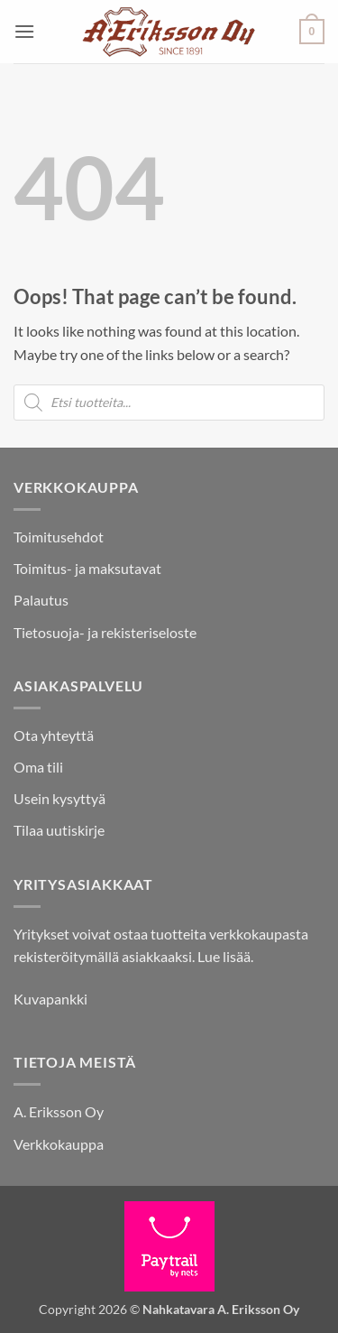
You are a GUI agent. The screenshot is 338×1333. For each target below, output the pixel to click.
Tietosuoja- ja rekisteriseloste (105, 632)
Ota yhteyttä (54, 735)
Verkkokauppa (59, 1143)
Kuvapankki (50, 998)
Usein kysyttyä (59, 798)
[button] (24, 31)
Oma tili (38, 766)
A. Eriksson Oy (59, 1111)
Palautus (41, 599)
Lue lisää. (225, 956)
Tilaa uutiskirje (59, 829)
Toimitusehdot (59, 536)
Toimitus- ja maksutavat (87, 568)
